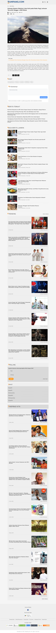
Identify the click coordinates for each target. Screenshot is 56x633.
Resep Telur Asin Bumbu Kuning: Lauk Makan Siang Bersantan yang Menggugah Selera (33, 189)
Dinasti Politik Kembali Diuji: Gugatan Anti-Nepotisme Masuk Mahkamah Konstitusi (19, 431)
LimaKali (22, 82)
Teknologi (20, 157)
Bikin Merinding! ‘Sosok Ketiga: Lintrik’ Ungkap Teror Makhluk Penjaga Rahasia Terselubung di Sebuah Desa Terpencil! (19, 351)
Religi (19, 198)
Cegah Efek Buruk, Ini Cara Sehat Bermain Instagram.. (30, 156)
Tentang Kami (12, 619)
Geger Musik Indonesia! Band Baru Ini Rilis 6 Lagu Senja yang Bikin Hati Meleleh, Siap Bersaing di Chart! (19, 254)
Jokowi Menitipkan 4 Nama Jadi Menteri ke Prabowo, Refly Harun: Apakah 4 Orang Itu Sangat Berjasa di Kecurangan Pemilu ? (33, 173)
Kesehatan (20, 182)
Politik (19, 174)
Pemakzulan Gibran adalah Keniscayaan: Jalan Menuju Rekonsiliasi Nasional (19, 573)
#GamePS (10, 390)
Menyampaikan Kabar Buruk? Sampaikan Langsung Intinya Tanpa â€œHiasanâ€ (32, 148)
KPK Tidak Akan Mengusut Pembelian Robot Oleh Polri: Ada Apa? (19, 557)
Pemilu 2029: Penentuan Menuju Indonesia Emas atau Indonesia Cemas (20, 589)
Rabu (32, 82)
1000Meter (27, 82)
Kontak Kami (44, 619)
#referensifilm (11, 392)
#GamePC (10, 387)
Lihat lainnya (46, 214)
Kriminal (19, 133)
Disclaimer (31, 619)
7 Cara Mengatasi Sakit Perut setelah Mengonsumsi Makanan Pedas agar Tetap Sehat (32, 181)
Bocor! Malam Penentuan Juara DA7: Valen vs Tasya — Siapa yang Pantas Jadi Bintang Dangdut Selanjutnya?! (19, 270)
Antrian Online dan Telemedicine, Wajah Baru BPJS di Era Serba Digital (24, 116)
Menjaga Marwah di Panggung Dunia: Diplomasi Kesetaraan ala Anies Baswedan (20, 415)
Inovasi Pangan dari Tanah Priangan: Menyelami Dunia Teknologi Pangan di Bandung (19, 303)
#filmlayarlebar (11, 398)
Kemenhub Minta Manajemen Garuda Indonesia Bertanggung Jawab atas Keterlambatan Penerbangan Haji (27, 114)
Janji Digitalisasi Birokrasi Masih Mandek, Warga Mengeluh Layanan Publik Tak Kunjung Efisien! (27, 121)
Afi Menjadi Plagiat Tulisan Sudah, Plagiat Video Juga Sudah (32, 131)
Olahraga (20, 141)
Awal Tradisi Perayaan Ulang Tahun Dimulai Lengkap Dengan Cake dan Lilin (33, 165)
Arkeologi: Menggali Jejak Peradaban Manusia (28, 205)
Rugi (10, 370)
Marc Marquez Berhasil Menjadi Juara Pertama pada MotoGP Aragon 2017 (31, 140)
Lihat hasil (45, 378)
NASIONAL (12, 6)
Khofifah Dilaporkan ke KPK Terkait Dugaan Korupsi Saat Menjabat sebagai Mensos (27, 109)
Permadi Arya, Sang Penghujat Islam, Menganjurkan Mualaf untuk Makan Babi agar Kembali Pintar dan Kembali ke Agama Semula (19, 478)
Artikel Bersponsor (19, 619)
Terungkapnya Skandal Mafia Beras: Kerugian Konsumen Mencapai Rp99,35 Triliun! (26, 118)
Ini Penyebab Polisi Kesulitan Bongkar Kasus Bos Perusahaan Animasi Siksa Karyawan (28, 60)
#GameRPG (10, 395)
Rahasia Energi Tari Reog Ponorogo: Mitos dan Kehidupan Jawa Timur (23, 111)
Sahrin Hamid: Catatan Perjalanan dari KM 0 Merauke (19, 463)
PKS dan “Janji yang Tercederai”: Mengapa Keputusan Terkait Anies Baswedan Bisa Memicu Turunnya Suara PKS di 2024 (20, 494)
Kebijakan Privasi (38, 619)
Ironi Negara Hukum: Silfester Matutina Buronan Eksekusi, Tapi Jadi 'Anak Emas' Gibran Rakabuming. (19, 447)
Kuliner (19, 166)
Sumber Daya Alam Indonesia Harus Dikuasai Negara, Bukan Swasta (19, 526)
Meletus (17, 82)
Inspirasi (19, 150)
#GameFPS (10, 400)
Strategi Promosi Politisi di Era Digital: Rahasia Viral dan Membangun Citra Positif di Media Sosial (20, 510)
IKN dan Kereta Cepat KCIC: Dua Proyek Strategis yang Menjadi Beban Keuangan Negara (20, 541)
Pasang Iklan (26, 619)
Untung (11, 374)
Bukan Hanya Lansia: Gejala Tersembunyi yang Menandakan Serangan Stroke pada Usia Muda (19, 287)
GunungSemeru (11, 82)
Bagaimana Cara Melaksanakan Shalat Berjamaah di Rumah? (31, 197)
